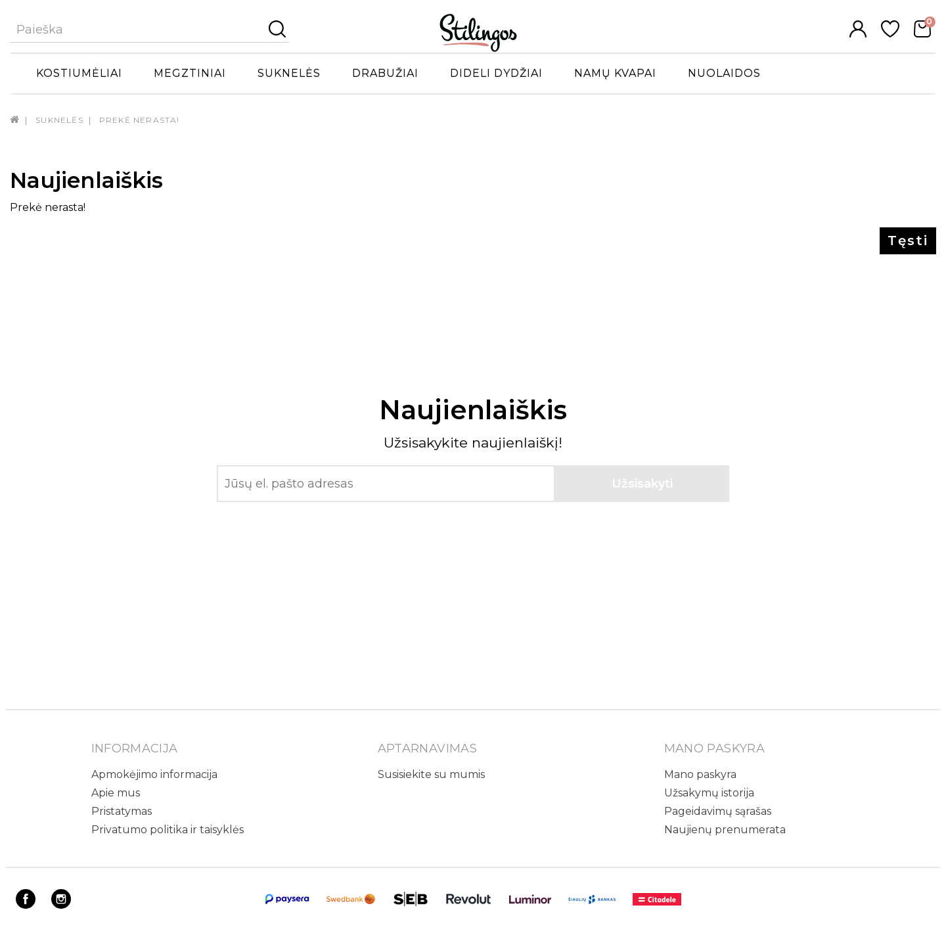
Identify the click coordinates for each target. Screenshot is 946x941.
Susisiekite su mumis (431, 774)
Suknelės (289, 73)
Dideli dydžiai (496, 73)
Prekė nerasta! (139, 120)
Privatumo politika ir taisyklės (167, 829)
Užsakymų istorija (709, 793)
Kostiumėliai (79, 73)
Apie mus (115, 793)
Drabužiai (385, 73)
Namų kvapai (615, 73)
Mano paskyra (700, 774)
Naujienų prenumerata (725, 829)
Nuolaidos (724, 73)
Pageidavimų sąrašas (717, 811)
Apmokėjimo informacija (154, 774)
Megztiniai (190, 73)
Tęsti (908, 240)
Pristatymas (121, 811)
